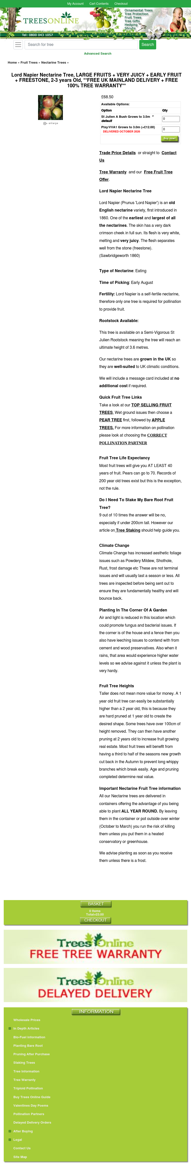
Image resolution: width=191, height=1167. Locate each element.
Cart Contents (99, 3)
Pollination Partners (26, 1114)
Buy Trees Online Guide (29, 1097)
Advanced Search (97, 53)
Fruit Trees (29, 62)
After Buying (21, 1131)
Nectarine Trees (53, 62)
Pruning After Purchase (29, 1054)
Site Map (18, 1157)
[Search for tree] (81, 44)
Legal (15, 1140)
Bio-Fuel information (27, 1037)
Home (12, 62)
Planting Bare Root (26, 1046)
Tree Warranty (113, 172)
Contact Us (20, 1148)
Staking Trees (22, 1062)
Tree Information (24, 1071)
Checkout (121, 3)
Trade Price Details (117, 153)
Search (148, 45)
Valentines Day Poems (28, 1105)
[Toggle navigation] (18, 44)
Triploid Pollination (26, 1088)
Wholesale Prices (24, 1020)
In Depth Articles (24, 1028)
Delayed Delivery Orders (30, 1122)
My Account (75, 3)
